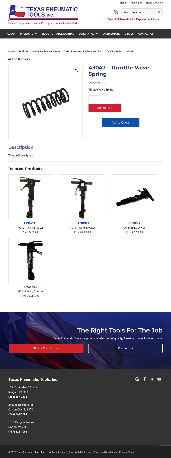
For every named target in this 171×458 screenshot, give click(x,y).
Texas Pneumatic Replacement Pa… (83, 51)
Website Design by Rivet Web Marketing (70, 451)
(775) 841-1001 (17, 413)
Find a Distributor (95, 348)
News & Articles (154, 2)
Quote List (136, 2)
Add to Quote (117, 114)
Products (23, 51)
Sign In (123, 2)
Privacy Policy (126, 451)
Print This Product (19, 59)
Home (11, 51)
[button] (76, 71)
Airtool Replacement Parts (46, 51)
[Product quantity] (94, 99)
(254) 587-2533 (17, 395)
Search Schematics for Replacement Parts (135, 19)
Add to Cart (117, 99)
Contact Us (141, 348)
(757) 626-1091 (17, 430)
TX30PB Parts (113, 51)
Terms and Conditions (105, 451)
